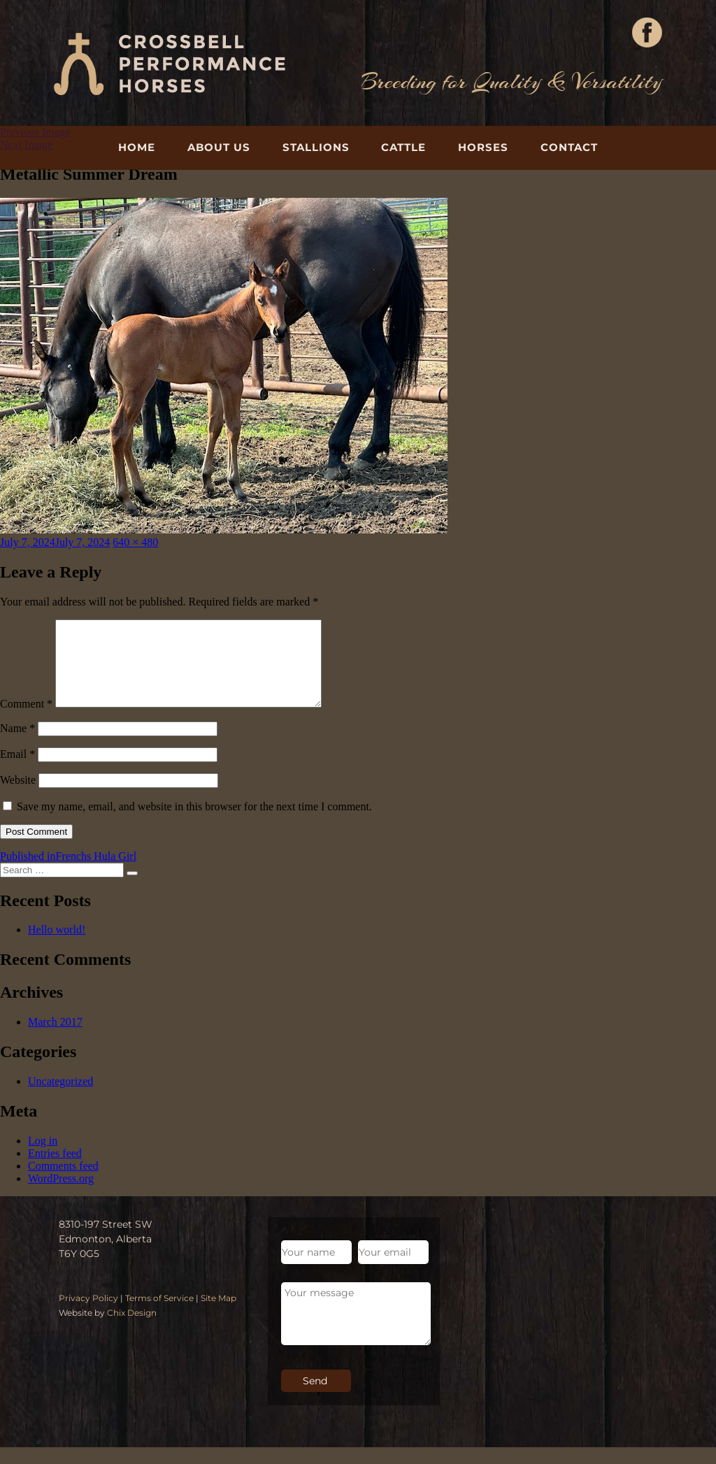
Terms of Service (159, 1314)
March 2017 (55, 1039)
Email (17, 771)
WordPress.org (61, 1195)
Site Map (218, 1314)
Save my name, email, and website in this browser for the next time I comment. (194, 823)
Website (18, 797)
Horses (483, 147)
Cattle (403, 147)
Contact (569, 147)
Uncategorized (60, 1098)
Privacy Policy (88, 1314)
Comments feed (63, 1183)
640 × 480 (135, 542)
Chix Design (132, 1329)
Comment (26, 720)
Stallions (316, 147)
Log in (42, 1157)
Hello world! (56, 946)
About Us (218, 147)
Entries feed (55, 1170)
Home (136, 147)
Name (17, 745)
